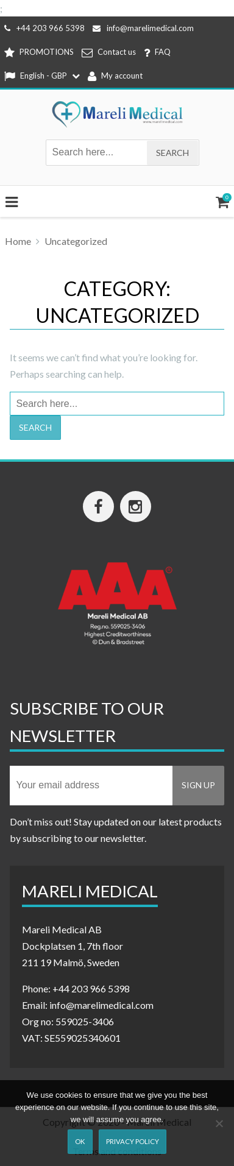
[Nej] (219, 1123)
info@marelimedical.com (143, 28)
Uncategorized (75, 241)
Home (18, 241)
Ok (80, 1141)
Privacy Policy (132, 1141)
